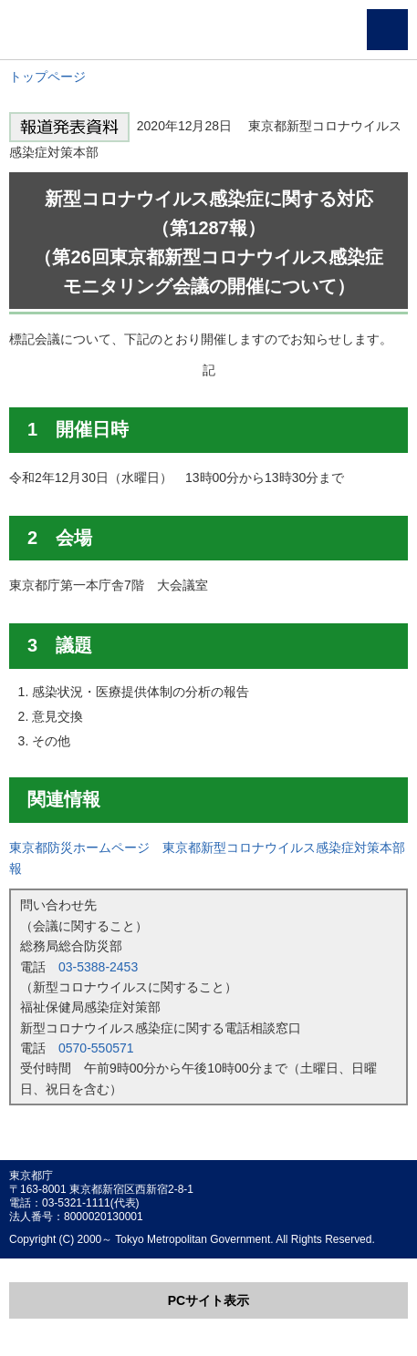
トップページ (47, 76)
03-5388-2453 (98, 967)
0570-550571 (96, 1048)
